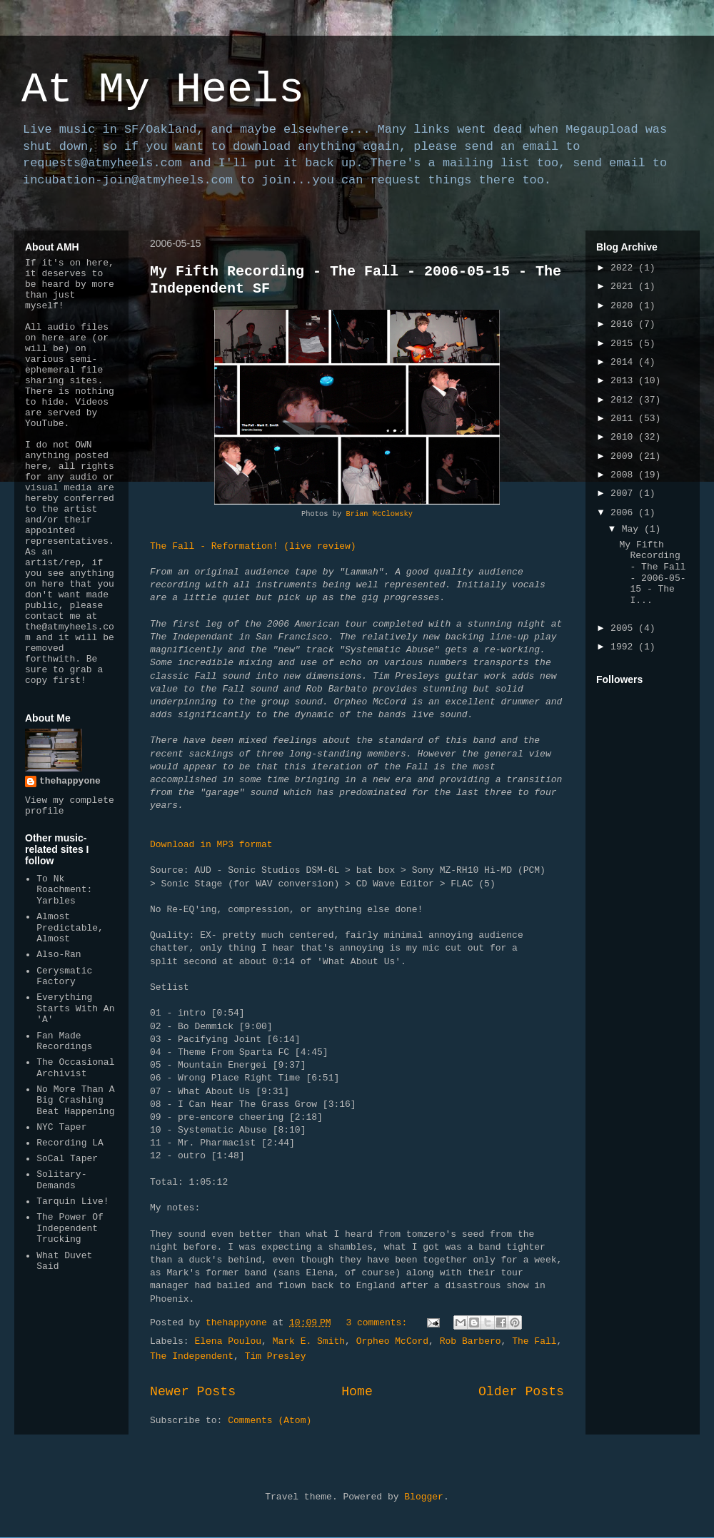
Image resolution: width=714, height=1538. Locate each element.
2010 (624, 437)
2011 (624, 418)
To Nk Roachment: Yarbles (64, 890)
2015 (624, 343)
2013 (624, 380)
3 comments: (379, 1322)
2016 (624, 324)
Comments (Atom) (269, 1420)
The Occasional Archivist (75, 1068)
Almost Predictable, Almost (70, 927)
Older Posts (521, 1392)
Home (357, 1392)
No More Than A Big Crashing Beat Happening (75, 1100)
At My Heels (162, 90)
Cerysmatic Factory (64, 977)
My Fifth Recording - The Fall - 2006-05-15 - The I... (652, 573)
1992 (624, 647)
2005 (624, 628)
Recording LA (70, 1143)
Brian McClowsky (379, 514)
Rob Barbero (470, 1341)
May (633, 529)
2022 (624, 268)
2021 (624, 286)
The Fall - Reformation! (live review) (253, 546)
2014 (624, 362)
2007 (624, 493)
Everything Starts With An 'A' (75, 1008)
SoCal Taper (67, 1158)
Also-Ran (58, 954)
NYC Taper (61, 1127)
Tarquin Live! (72, 1201)
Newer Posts (193, 1392)
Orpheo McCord (392, 1341)
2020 (624, 305)
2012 (624, 400)
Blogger (423, 1497)
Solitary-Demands (61, 1180)
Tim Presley (275, 1356)
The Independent (191, 1356)
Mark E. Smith (309, 1341)
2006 (624, 512)
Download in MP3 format (211, 844)
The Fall (534, 1341)
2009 (624, 456)
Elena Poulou (227, 1341)
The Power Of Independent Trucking (70, 1228)
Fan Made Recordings (64, 1042)
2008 (624, 475)
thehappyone (70, 781)
